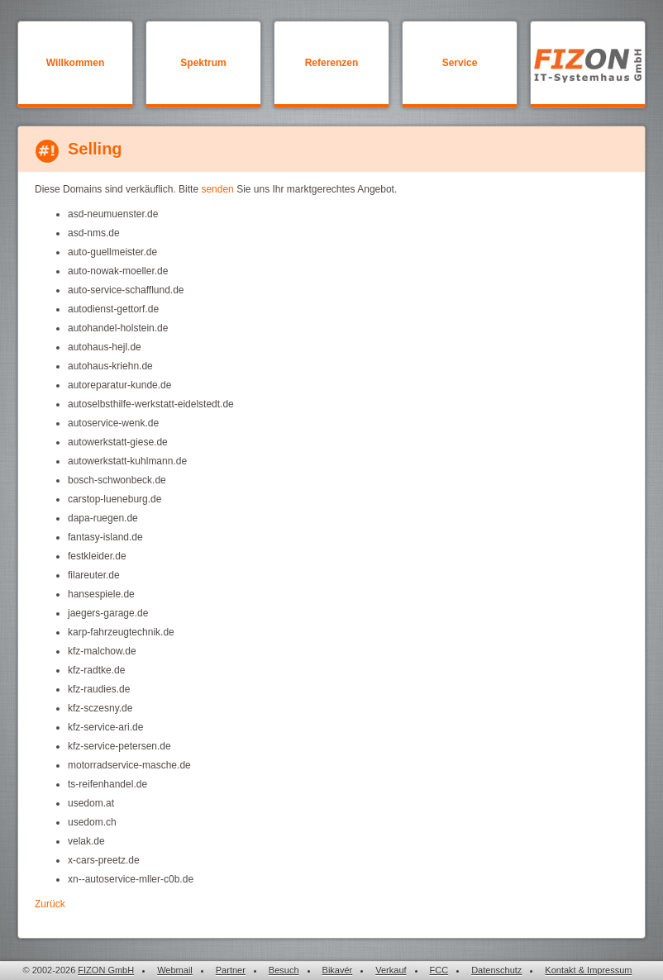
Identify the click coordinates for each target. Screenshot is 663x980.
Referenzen (332, 63)
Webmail (175, 970)
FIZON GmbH (106, 970)
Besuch (284, 970)
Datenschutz (496, 970)
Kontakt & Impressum (588, 970)
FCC (439, 970)
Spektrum (203, 63)
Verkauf (390, 970)
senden (217, 189)
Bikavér (337, 970)
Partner (231, 970)
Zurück (50, 904)
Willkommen (75, 63)
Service (460, 63)
